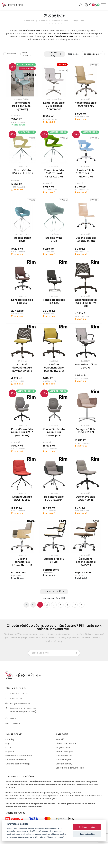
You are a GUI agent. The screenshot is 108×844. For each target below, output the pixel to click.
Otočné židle (78, 21)
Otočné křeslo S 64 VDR (54, 560)
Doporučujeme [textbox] (91, 54)
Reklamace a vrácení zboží (18, 755)
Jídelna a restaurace (66, 743)
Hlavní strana (28, 21)
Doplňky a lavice (64, 755)
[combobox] (93, 54)
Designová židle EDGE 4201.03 (22, 498)
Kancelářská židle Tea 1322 (54, 301)
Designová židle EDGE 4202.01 (85, 430)
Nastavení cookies (87, 834)
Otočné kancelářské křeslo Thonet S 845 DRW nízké (22, 563)
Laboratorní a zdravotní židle (70, 767)
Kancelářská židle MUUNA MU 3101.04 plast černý (54, 433)
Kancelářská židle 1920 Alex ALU (86, 104)
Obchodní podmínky (15, 759)
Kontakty (9, 739)
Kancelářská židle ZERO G (86, 366)
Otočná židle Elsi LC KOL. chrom (86, 239)
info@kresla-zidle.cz (17, 703)
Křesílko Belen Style (22, 239)
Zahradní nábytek (64, 751)
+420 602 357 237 (16, 698)
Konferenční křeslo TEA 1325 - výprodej (22, 106)
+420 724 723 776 (16, 693)
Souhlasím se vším (87, 827)
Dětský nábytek (63, 759)
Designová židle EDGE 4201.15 (85, 498)
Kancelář (43, 21)
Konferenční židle (60, 21)
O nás (8, 747)
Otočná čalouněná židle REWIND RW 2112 (22, 368)
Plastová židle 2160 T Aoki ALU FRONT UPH (85, 173)
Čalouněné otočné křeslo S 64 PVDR (86, 562)
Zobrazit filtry (55, 54)
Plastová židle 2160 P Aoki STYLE (22, 171)
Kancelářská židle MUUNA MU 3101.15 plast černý (22, 432)
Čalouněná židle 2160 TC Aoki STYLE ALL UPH (54, 173)
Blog (7, 743)
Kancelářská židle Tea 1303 (22, 301)
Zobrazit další (52, 591)
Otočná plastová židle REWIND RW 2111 (86, 303)
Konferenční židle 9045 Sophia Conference (54, 106)
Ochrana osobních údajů (17, 763)
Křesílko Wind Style (53, 239)
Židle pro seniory (64, 763)
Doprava (9, 751)
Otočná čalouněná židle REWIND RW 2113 (54, 368)
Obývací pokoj (63, 747)
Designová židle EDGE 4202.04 (54, 498)
